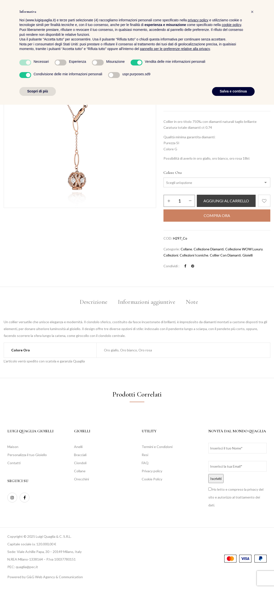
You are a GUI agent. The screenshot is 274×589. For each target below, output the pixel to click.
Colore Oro (172, 172)
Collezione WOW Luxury (245, 71)
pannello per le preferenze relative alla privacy (175, 533)
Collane (186, 249)
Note (192, 302)
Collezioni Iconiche (209, 71)
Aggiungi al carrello (226, 200)
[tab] (93, 303)
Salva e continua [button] (233, 575)
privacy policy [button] (198, 504)
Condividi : (171, 266)
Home (167, 71)
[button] (266, 17)
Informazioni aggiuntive (146, 302)
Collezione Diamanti (209, 249)
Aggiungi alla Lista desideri (264, 201)
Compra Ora (217, 215)
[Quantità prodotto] (179, 200)
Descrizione (93, 302)
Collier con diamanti (225, 255)
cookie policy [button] (231, 509)
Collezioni (184, 71)
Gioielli (247, 255)
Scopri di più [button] (37, 575)
